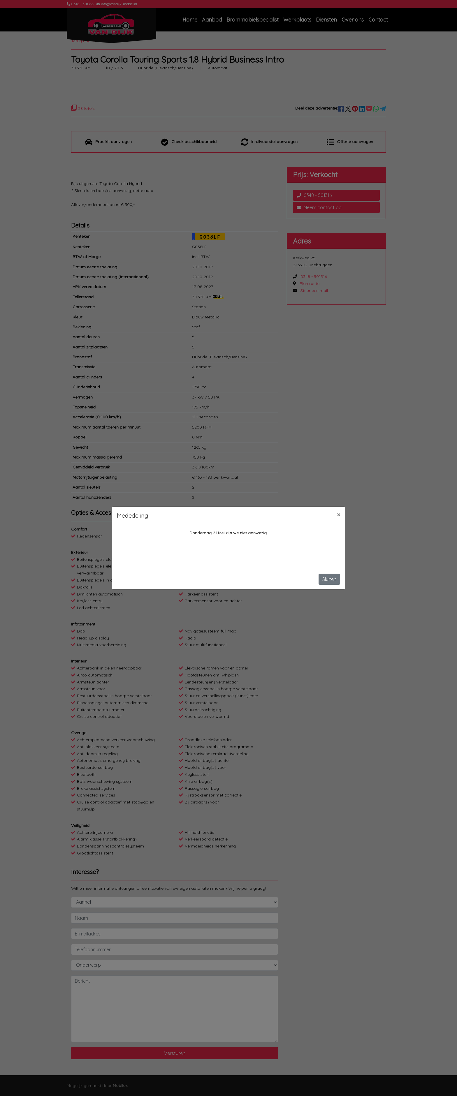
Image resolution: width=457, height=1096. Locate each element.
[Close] (338, 515)
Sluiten (329, 579)
